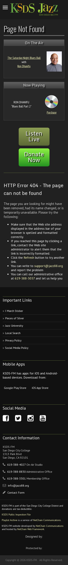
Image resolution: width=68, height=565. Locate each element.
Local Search (12, 333)
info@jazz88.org (18, 485)
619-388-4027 (16, 464)
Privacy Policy (13, 340)
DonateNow (34, 157)
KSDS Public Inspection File (16, 514)
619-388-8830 (16, 471)
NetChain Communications (47, 520)
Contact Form (15, 492)
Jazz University (14, 325)
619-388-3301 (16, 478)
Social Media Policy (16, 348)
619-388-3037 (25, 278)
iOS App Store (40, 388)
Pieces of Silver (14, 318)
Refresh (29, 257)
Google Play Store (15, 388)
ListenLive (34, 136)
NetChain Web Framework (30, 529)
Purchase (52, 112)
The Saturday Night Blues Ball (24, 58)
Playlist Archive (9, 520)
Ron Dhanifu (23, 66)
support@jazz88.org (48, 266)
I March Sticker (14, 311)
